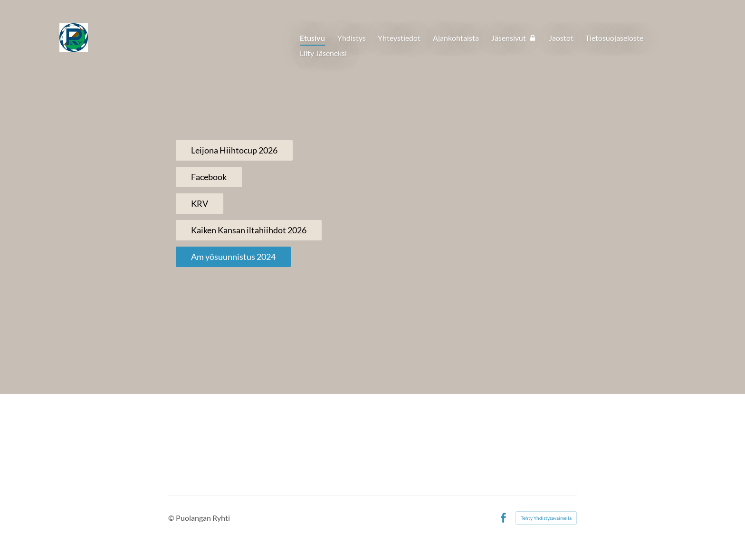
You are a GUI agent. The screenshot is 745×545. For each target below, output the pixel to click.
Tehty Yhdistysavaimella (546, 518)
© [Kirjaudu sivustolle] (172, 517)
